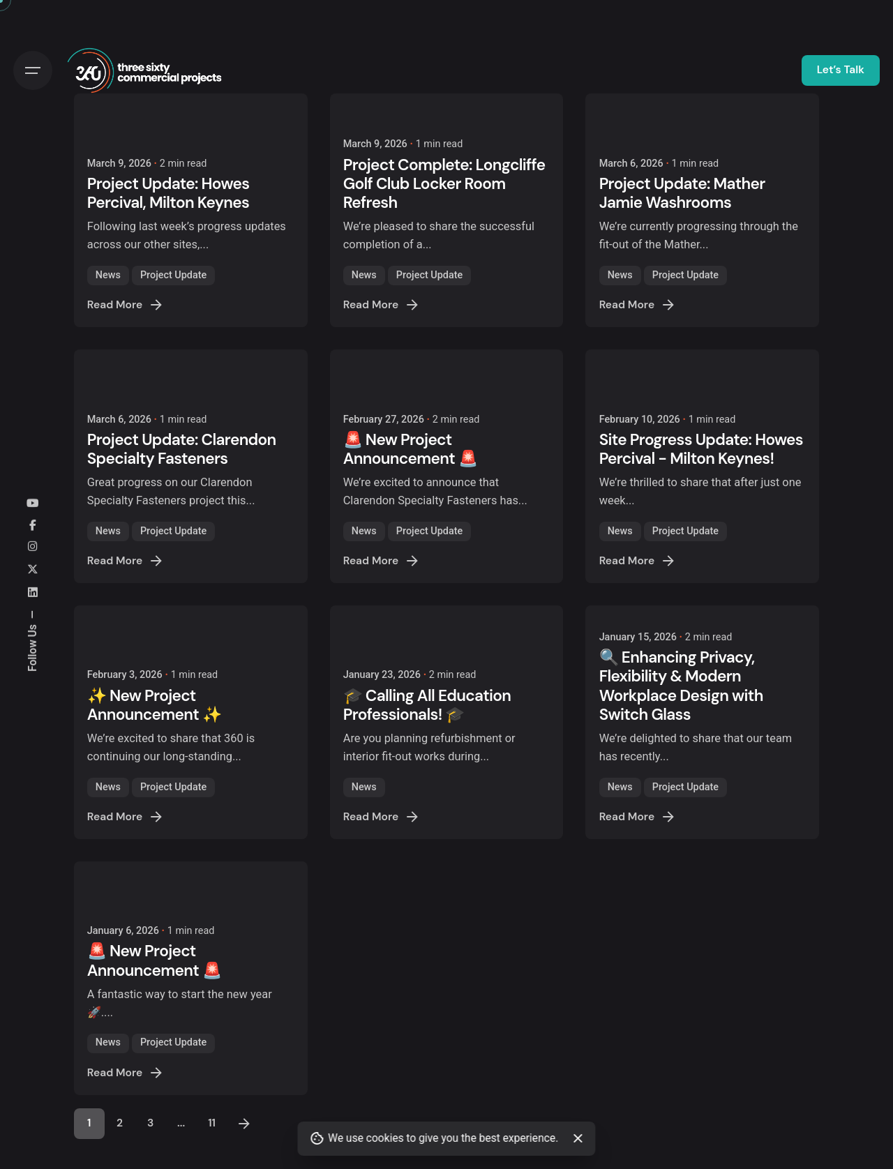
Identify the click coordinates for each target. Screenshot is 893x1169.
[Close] (578, 1138)
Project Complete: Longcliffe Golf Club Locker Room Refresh (444, 184)
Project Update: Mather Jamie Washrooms (682, 193)
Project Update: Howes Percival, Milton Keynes (168, 193)
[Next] (244, 1123)
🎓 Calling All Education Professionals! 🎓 (427, 705)
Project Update (173, 275)
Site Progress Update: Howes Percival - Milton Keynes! (701, 449)
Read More (126, 304)
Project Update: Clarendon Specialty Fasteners (181, 449)
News (108, 275)
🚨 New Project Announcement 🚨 (410, 449)
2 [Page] (120, 1123)
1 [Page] (89, 1123)
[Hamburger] (32, 70)
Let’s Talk (840, 70)
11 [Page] (212, 1123)
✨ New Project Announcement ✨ (154, 705)
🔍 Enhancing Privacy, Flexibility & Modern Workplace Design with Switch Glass (681, 685)
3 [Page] (150, 1123)
